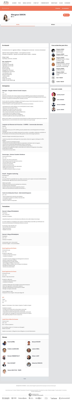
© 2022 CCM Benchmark (36, 391)
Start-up (35, 3)
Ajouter (67, 15)
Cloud (61, 3)
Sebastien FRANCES (37, 363)
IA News (14, 3)
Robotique (54, 3)
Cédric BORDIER (60, 99)
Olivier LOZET (35, 356)
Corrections (64, 390)
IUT (3, 297)
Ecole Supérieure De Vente (9, 248)
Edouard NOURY (36, 342)
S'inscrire (57, 8)
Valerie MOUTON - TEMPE (14, 370)
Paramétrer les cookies (43, 390)
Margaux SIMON (60, 49)
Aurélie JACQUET (61, 94)
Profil (17, 24)
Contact (14, 390)
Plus (25, 378)
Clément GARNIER (61, 104)
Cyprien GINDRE (60, 109)
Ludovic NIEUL (36, 349)
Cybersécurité (45, 3)
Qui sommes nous (8, 390)
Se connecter (65, 8)
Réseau (53, 24)
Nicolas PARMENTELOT (14, 356)
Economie (67, 3)
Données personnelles (34, 390)
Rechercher (6, 8)
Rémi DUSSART (11, 363)
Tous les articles (58, 390)
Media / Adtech (27, 3)
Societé (27, 390)
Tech (19, 3)
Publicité (18, 390)
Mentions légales (51, 390)
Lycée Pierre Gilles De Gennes (10, 319)
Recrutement (23, 390)
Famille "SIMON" (60, 81)
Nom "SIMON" (59, 77)
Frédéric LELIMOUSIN (13, 349)
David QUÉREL (11, 342)
